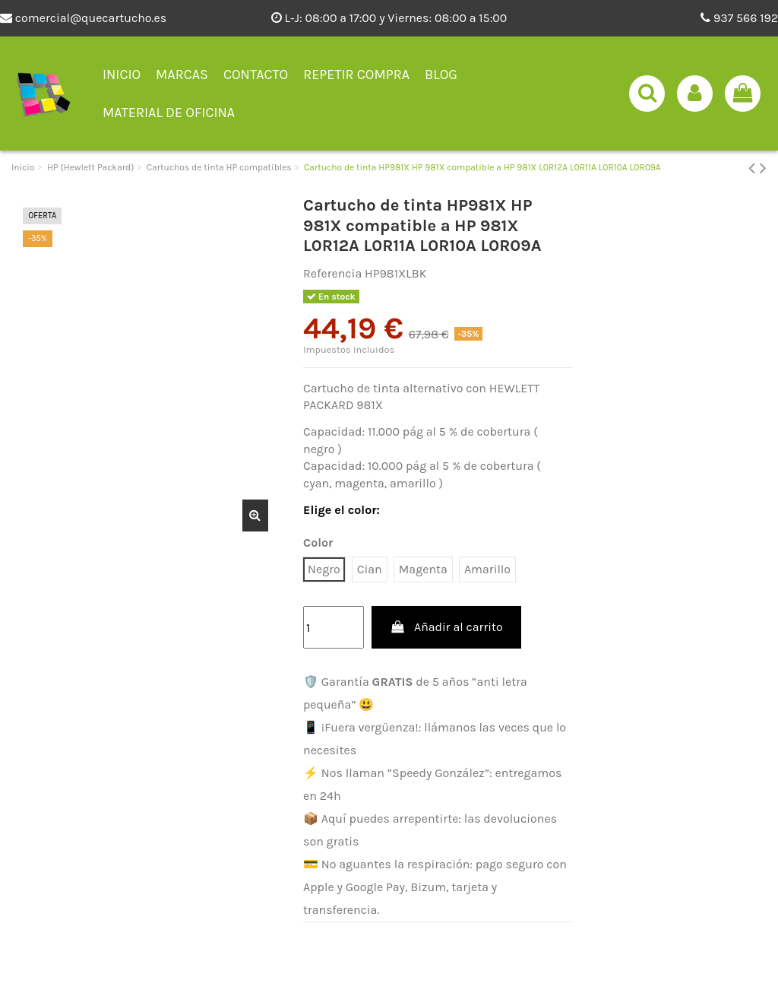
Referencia (332, 273)
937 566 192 (739, 18)
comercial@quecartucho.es (83, 18)
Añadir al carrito (446, 627)
